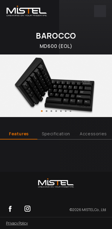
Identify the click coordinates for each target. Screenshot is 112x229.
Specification (56, 134)
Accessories (93, 134)
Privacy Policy (17, 223)
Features (19, 134)
